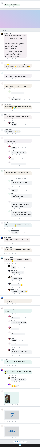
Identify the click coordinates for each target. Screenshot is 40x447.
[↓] (16, 6)
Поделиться (19, 6)
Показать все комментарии (20, 178)
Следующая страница (20, 441)
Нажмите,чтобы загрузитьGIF (12, 415)
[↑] (13, 6)
